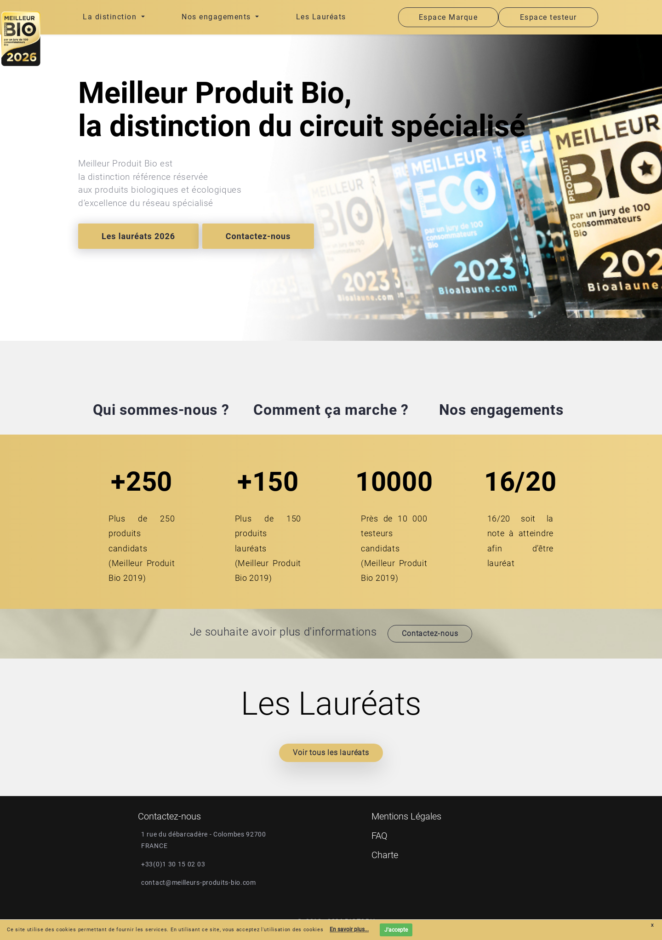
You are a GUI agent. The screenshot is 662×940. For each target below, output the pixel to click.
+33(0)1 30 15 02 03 (173, 864)
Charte (384, 854)
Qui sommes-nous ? (161, 409)
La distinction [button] (111, 16)
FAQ (379, 835)
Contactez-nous (258, 236)
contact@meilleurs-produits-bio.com (198, 882)
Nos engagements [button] (217, 16)
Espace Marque (448, 17)
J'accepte (396, 930)
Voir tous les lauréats (331, 752)
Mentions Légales (406, 816)
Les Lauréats (321, 16)
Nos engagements (501, 409)
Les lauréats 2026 (138, 236)
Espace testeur (548, 17)
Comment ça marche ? (330, 409)
